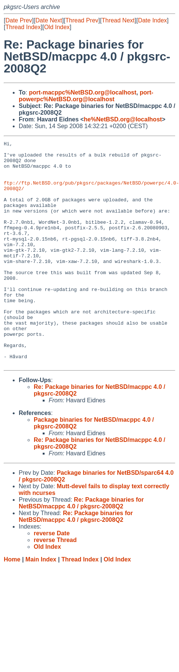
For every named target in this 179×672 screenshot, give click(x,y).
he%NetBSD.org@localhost (123, 119)
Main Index (41, 604)
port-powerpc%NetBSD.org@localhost (86, 95)
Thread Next (117, 20)
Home (12, 604)
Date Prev (18, 20)
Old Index (57, 27)
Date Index (152, 20)
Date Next (48, 20)
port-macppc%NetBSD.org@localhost (82, 92)
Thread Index (22, 27)
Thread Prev (82, 20)
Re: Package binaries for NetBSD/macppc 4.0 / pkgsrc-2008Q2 (81, 547)
